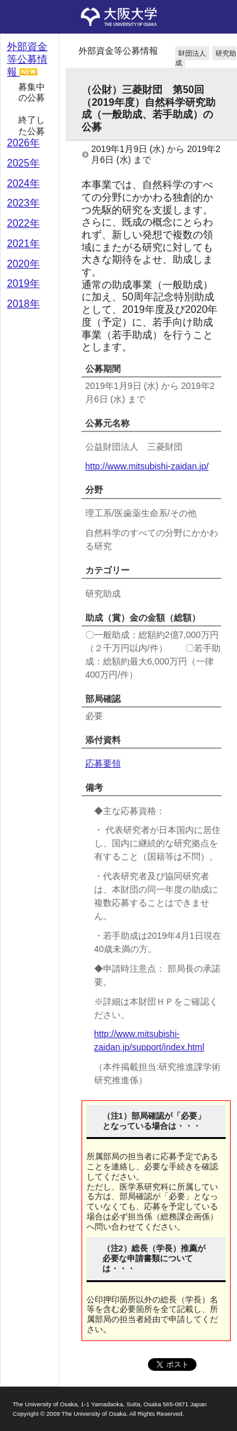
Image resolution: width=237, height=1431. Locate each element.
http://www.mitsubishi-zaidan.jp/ (147, 466)
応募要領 (103, 763)
